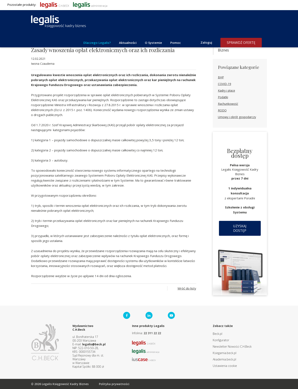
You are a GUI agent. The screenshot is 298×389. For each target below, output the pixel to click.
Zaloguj (206, 42)
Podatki (223, 97)
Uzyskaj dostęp (239, 228)
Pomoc (175, 43)
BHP (221, 77)
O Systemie (153, 43)
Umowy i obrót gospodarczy (237, 117)
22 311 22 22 (152, 333)
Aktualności (128, 43)
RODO (222, 110)
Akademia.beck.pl (224, 359)
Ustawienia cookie (225, 366)
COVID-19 (224, 84)
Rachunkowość (228, 104)
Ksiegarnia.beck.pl (224, 353)
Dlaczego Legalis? (97, 43)
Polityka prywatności (114, 384)
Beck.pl (217, 334)
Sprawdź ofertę (241, 42)
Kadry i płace (226, 90)
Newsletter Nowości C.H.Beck (232, 346)
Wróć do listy (187, 288)
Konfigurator (221, 340)
